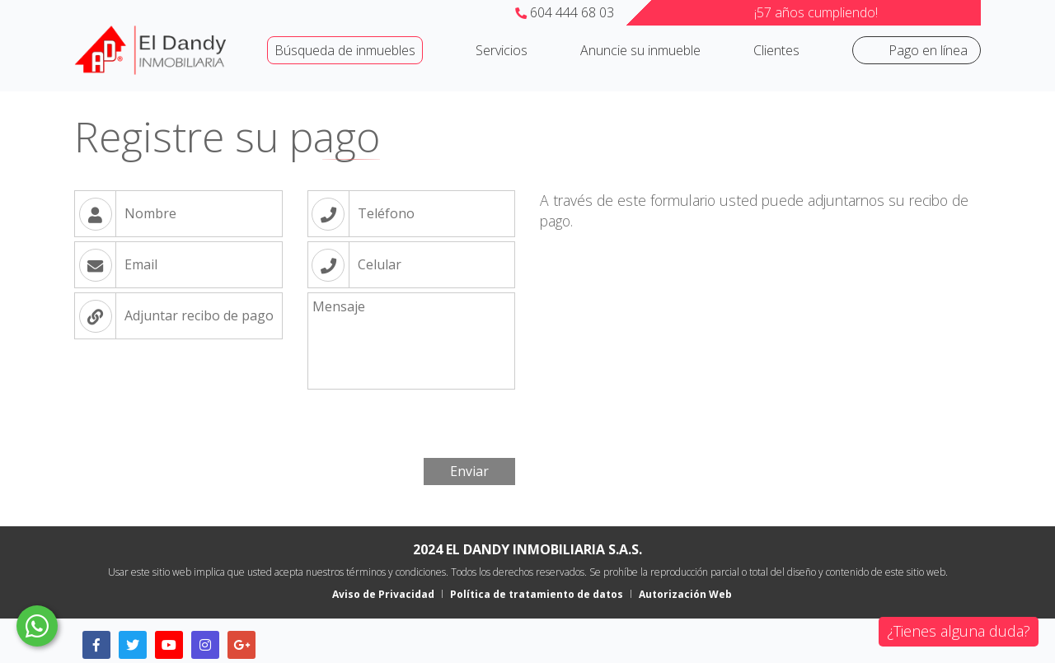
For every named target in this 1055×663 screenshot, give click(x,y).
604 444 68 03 (564, 12)
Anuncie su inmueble (640, 50)
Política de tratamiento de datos (536, 594)
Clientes (776, 50)
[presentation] (199, 422)
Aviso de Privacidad (383, 594)
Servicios (502, 50)
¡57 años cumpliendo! (816, 12)
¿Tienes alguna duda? (958, 631)
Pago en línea (928, 50)
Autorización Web (685, 594)
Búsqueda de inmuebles (344, 50)
